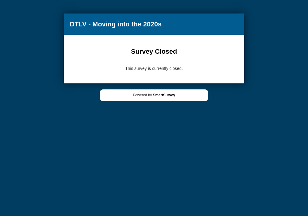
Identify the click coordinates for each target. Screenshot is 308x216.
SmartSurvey (164, 95)
